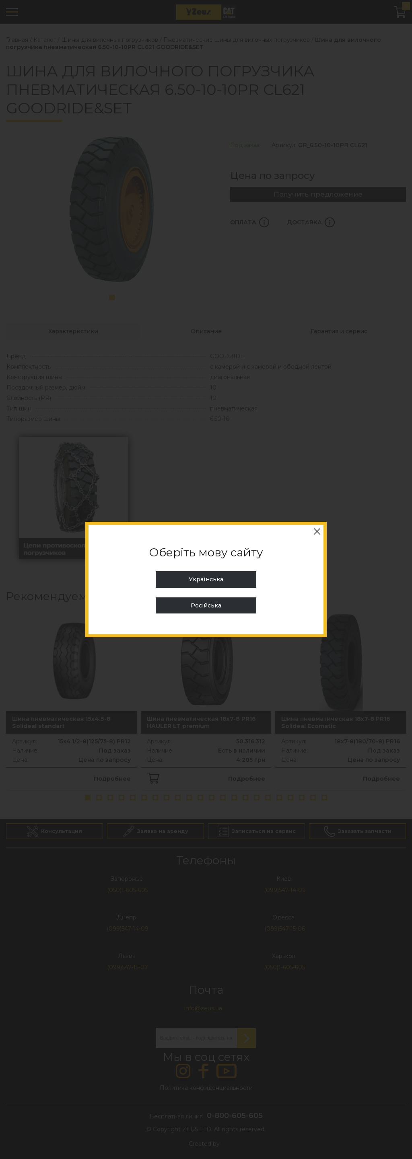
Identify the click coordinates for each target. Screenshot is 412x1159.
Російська (206, 605)
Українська (206, 579)
